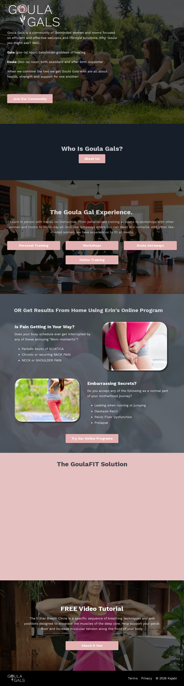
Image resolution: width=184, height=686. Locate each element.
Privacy (146, 678)
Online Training (92, 260)
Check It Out (92, 645)
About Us (92, 159)
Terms (133, 678)
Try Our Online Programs (92, 438)
